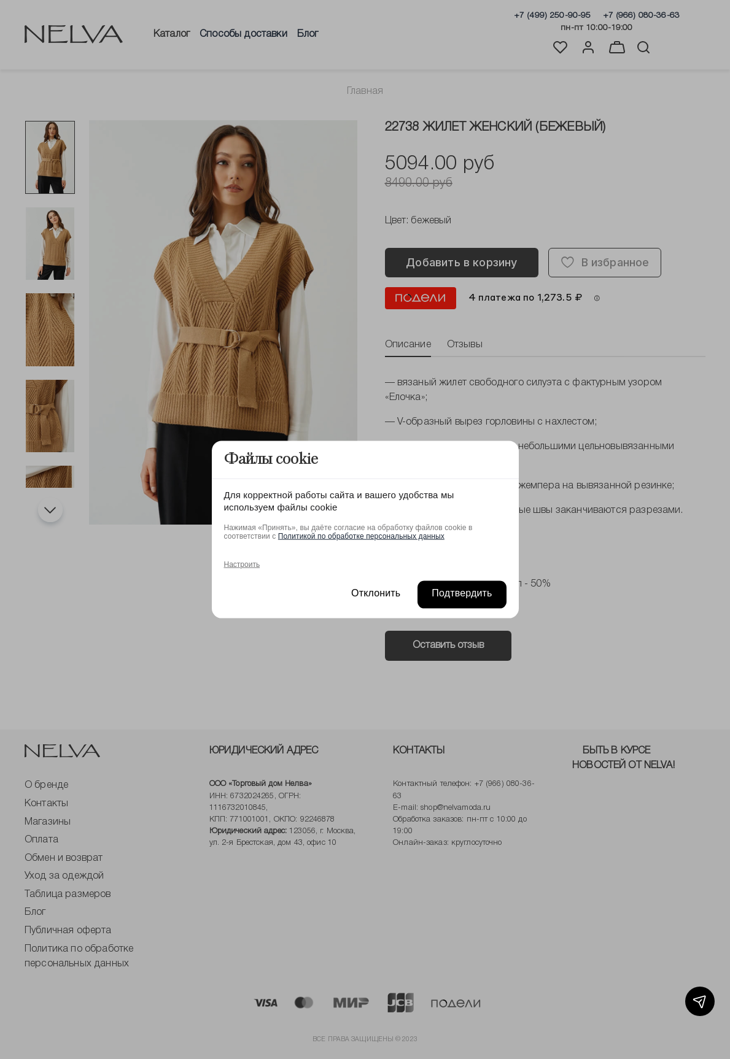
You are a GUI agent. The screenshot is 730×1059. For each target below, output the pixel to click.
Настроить (242, 564)
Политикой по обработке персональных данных (361, 535)
